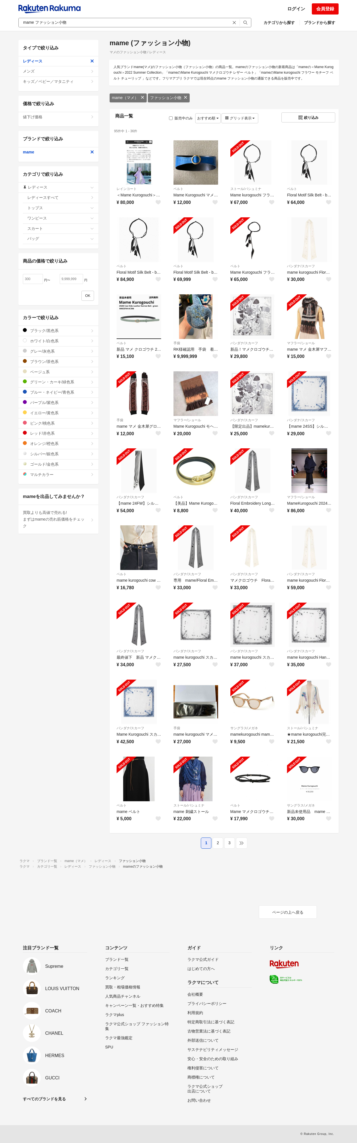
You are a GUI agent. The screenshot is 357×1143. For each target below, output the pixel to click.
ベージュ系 (58, 371)
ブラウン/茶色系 (58, 361)
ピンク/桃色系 (58, 423)
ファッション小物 (168, 97)
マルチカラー (58, 474)
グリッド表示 (240, 118)
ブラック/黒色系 (58, 330)
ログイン (296, 8)
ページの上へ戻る (287, 912)
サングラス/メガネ (244, 728)
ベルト (178, 189)
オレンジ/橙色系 (58, 443)
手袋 (176, 343)
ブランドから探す (319, 22)
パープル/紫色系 (58, 402)
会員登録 (325, 8)
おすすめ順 (208, 118)
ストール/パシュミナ (245, 189)
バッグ (60, 238)
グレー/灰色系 (58, 351)
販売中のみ (181, 118)
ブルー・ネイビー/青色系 (58, 392)
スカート (60, 228)
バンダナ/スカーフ (301, 266)
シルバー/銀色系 (58, 453)
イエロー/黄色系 (58, 412)
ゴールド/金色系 (58, 464)
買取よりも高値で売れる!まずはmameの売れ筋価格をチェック (58, 519)
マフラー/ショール (301, 343)
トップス (60, 208)
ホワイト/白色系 (58, 340)
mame (58, 152)
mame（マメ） (128, 97)
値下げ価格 (58, 117)
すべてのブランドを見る (44, 1099)
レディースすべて (60, 197)
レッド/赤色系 (58, 433)
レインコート (127, 189)
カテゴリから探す (279, 22)
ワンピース (60, 218)
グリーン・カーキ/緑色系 (58, 381)
